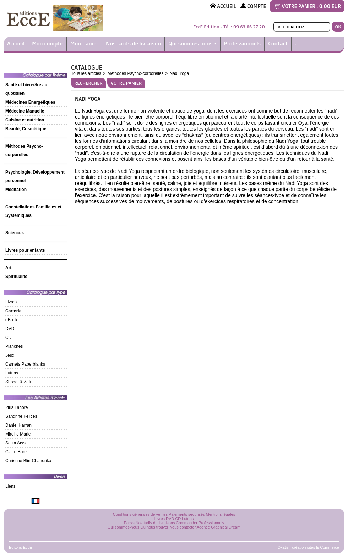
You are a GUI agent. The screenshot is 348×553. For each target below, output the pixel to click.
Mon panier (84, 43)
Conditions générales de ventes (140, 514)
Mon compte (47, 43)
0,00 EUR (330, 6)
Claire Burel (16, 451)
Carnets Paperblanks (25, 364)
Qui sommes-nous (123, 527)
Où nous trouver (154, 527)
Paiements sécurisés (187, 514)
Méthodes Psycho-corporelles (135, 73)
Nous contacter (182, 527)
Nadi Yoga (179, 73)
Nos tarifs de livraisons (155, 523)
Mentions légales (220, 514)
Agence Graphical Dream (219, 527)
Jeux (9, 355)
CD (8, 337)
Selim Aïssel (16, 442)
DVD (9, 328)
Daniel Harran (18, 425)
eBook (11, 319)
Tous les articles (86, 73)
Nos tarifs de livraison (133, 43)
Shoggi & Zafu (18, 381)
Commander (187, 523)
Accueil (16, 43)
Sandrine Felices (21, 416)
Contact (278, 43)
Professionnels (242, 43)
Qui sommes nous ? (192, 43)
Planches (14, 346)
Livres (11, 302)
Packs (129, 523)
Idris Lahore (16, 407)
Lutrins (11, 373)
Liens (10, 486)
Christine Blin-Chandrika (28, 460)
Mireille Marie (18, 434)
